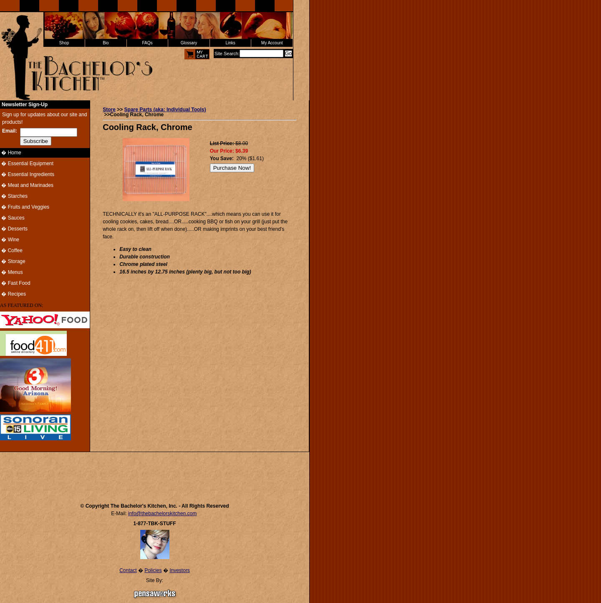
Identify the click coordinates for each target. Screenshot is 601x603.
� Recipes (13, 294)
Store (109, 109)
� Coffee (11, 250)
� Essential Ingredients (27, 174)
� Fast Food (15, 283)
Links (230, 43)
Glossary (189, 43)
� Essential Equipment (26, 163)
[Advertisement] (155, 473)
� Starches (14, 196)
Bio (106, 43)
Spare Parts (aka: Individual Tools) (165, 109)
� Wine (9, 240)
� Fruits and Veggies (24, 207)
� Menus (11, 272)
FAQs (147, 43)
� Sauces (12, 218)
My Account (272, 43)
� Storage (12, 261)
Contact (127, 570)
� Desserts (14, 229)
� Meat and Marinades (26, 185)
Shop (64, 43)
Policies (153, 570)
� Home (10, 153)
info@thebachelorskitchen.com (162, 513)
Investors (179, 570)
